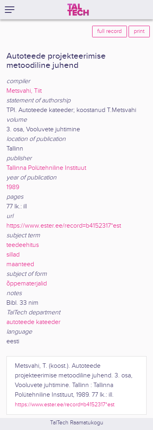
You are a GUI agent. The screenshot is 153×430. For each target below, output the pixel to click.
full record (109, 31)
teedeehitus (22, 245)
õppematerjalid (26, 283)
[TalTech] (78, 9)
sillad (13, 255)
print (139, 31)
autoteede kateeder (33, 322)
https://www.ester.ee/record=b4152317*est (63, 226)
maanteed (20, 264)
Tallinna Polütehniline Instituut (46, 168)
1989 (12, 187)
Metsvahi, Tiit (24, 91)
